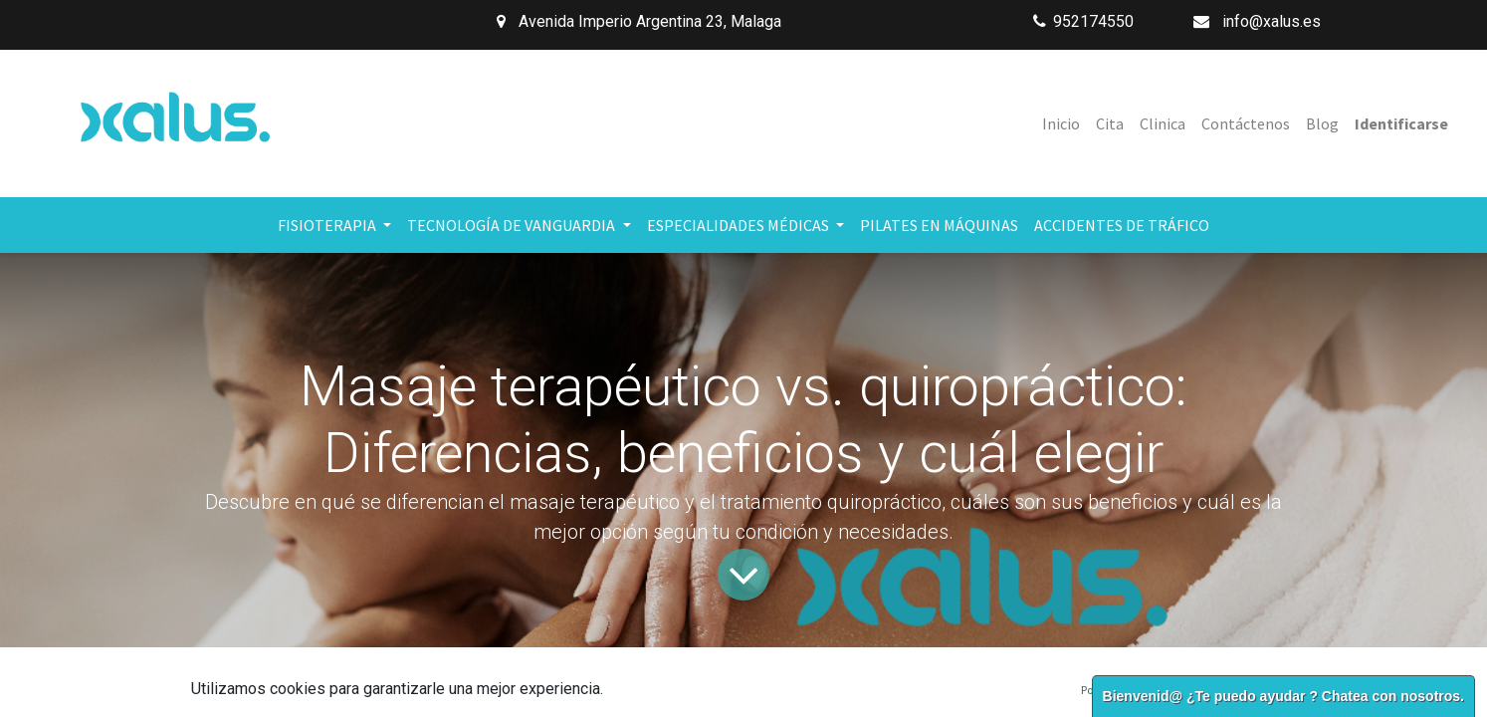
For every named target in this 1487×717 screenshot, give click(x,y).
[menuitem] (1061, 123)
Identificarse (1401, 123)
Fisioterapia (542, 706)
